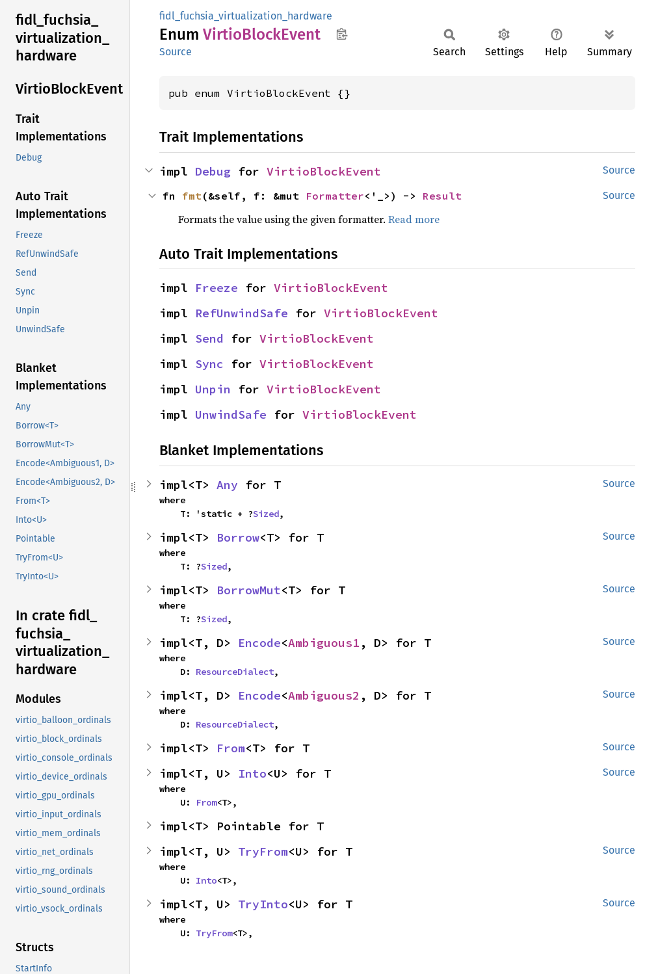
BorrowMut (249, 590)
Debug (213, 171)
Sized (266, 514)
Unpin (213, 389)
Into (252, 773)
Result (442, 195)
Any (227, 484)
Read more (414, 219)
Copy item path (341, 34)
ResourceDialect (235, 672)
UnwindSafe (231, 414)
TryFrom (263, 851)
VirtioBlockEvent (324, 171)
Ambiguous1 (324, 642)
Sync (209, 363)
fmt (192, 195)
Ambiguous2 (324, 695)
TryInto (263, 904)
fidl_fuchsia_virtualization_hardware (245, 16)
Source (175, 52)
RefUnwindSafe (241, 313)
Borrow (238, 537)
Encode (259, 642)
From (231, 748)
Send (209, 338)
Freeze (216, 287)
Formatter (335, 195)
